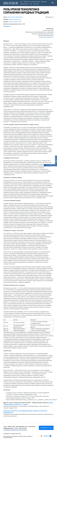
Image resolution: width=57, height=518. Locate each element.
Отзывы (30, 3)
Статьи (21, 1)
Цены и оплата (36, 3)
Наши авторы (43, 1)
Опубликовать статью (51, 165)
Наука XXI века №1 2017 (15, 21)
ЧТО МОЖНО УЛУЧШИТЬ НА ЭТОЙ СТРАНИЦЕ (15, 430)
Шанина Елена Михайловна (15, 17)
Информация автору (24, 3)
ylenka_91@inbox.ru (48, 37)
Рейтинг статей (26, 1)
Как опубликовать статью (35, 1)
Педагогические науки (15, 19)
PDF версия (6, 26)
